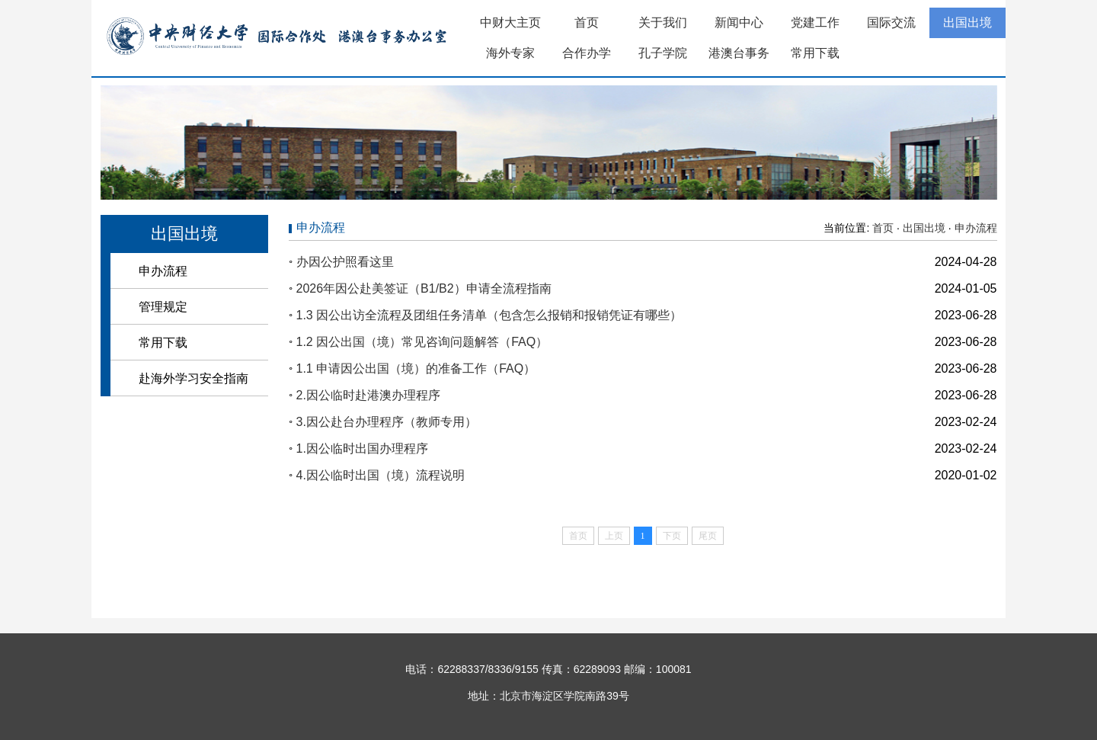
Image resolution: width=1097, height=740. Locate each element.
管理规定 (163, 306)
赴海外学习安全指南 (193, 378)
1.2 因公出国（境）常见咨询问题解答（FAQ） (422, 341)
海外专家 (510, 52)
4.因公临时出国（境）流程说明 (380, 475)
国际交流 (891, 22)
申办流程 (163, 270)
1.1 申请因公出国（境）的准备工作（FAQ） (416, 368)
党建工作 (815, 22)
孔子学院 (662, 52)
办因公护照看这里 (345, 261)
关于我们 (662, 22)
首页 (586, 22)
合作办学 (586, 52)
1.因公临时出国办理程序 (362, 448)
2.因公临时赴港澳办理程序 (368, 395)
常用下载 (815, 52)
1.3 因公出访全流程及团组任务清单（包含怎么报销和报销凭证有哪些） (489, 315)
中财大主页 (510, 22)
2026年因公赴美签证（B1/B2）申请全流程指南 (424, 288)
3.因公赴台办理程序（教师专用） (386, 421)
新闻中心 (739, 22)
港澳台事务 (738, 52)
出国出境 (967, 22)
